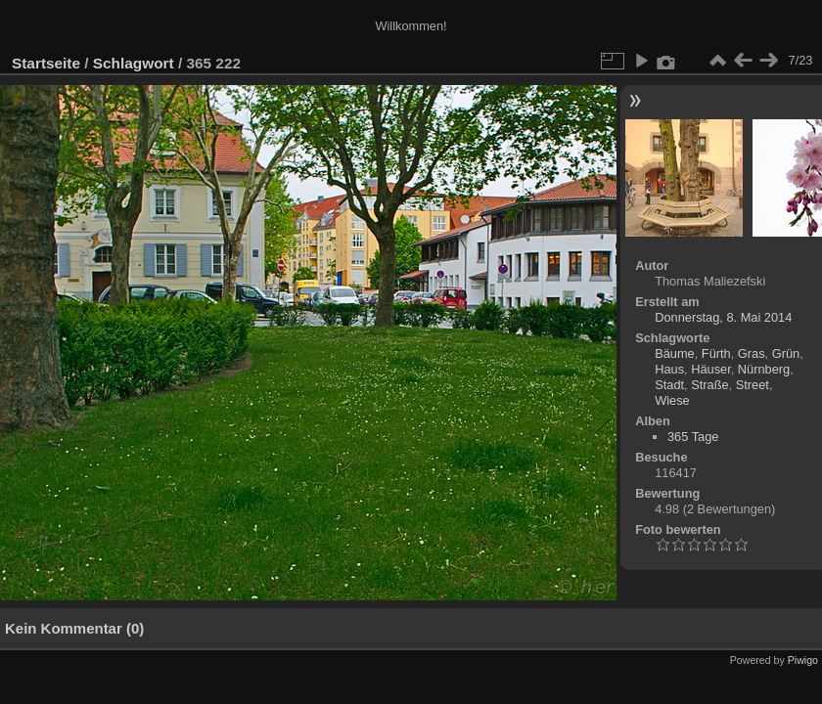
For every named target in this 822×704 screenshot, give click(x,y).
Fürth (716, 353)
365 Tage (692, 436)
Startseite (46, 63)
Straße (709, 384)
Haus (669, 369)
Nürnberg (764, 369)
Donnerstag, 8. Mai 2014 (723, 317)
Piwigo (803, 660)
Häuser (711, 369)
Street (752, 384)
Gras (751, 353)
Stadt (669, 384)
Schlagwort (133, 63)
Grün (785, 353)
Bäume (675, 353)
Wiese (672, 400)
